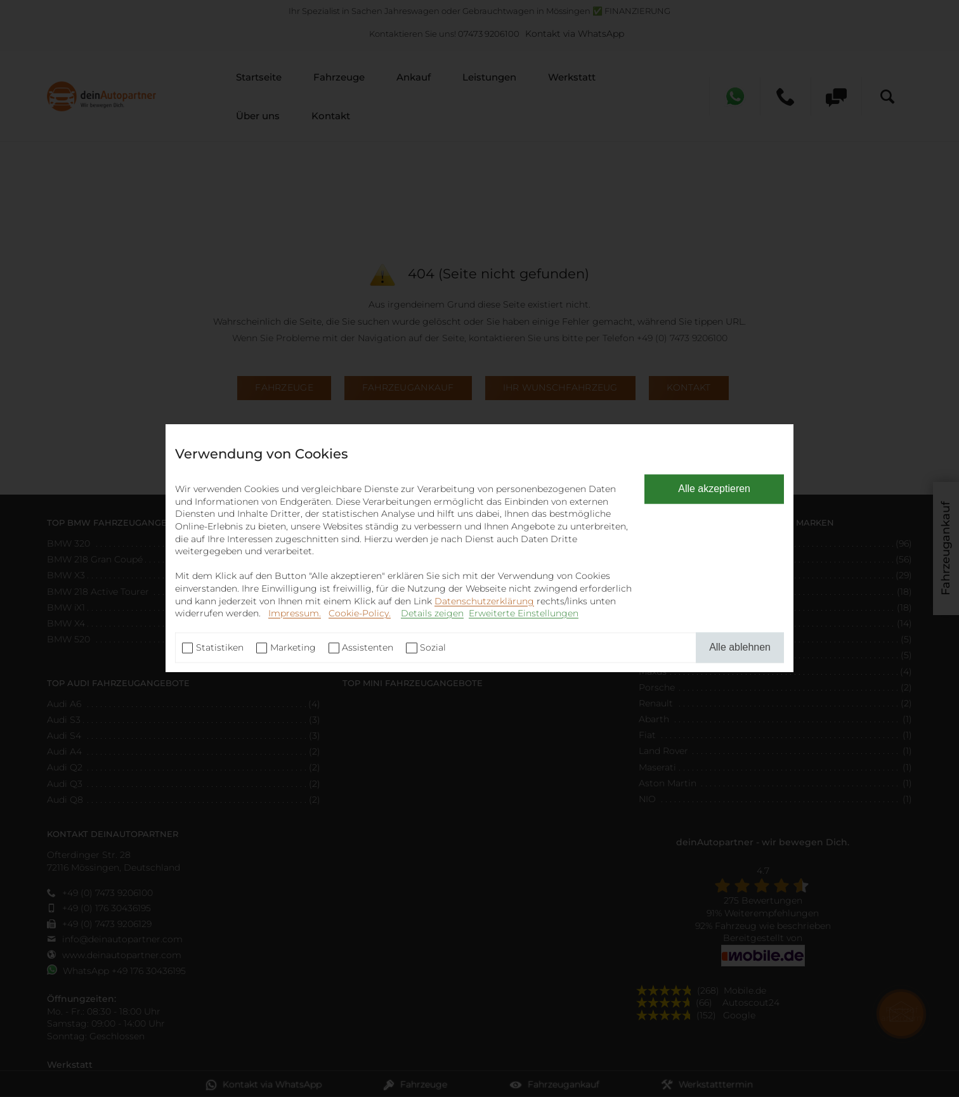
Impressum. (294, 614)
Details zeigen (432, 614)
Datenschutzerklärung (484, 601)
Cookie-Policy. (360, 614)
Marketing (293, 647)
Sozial (433, 647)
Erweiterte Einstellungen (523, 614)
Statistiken (220, 647)
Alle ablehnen (740, 647)
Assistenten (367, 647)
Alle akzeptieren (714, 489)
